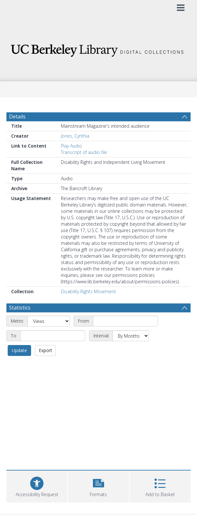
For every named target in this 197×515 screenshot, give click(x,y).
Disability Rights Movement (88, 291)
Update (19, 350)
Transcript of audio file (84, 152)
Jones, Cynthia (75, 136)
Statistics (19, 307)
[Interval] (130, 335)
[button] (98, 486)
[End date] (52, 335)
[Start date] (125, 321)
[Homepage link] (99, 48)
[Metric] (49, 321)
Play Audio (71, 146)
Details (17, 116)
